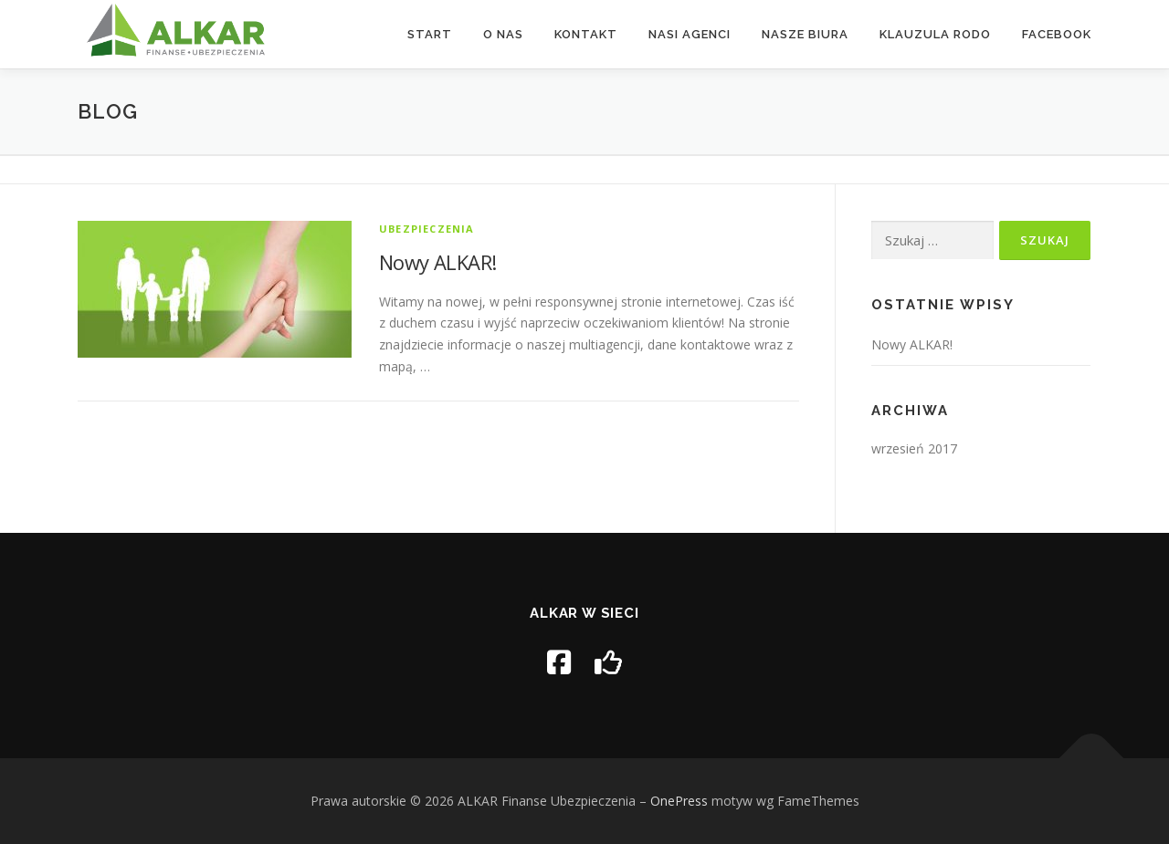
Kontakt (585, 34)
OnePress (679, 800)
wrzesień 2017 (914, 448)
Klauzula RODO (935, 34)
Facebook (1056, 34)
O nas (503, 34)
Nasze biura (805, 34)
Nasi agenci (689, 34)
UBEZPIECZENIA (427, 228)
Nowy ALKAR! (437, 262)
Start (429, 34)
